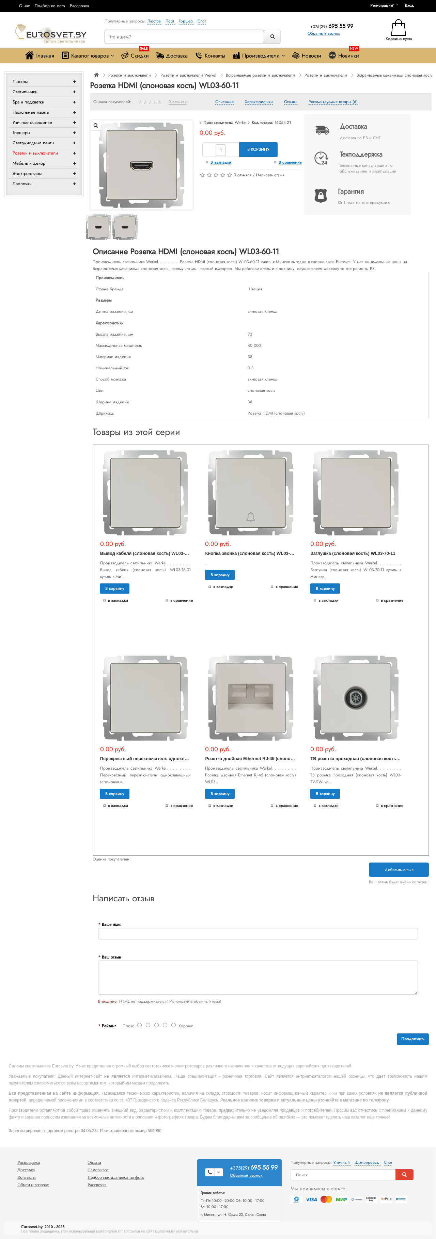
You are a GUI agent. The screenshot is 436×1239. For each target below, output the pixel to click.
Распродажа (28, 1162)
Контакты (209, 55)
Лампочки (22, 183)
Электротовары (27, 173)
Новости (306, 55)
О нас (24, 6)
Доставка (172, 55)
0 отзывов (177, 102)
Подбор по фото (50, 6)
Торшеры (21, 132)
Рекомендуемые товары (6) (333, 102)
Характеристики (259, 102)
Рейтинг (109, 1026)
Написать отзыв (270, 175)
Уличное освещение (32, 122)
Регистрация (381, 5)
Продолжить (412, 1039)
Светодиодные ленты (33, 143)
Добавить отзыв (399, 870)
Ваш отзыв (111, 957)
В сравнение (290, 162)
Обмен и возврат (33, 1184)
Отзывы (290, 102)
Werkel (241, 122)
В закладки (221, 162)
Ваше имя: (111, 924)
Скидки (135, 54)
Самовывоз (98, 1169)
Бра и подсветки (28, 102)
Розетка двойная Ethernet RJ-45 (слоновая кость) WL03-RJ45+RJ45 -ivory (284, 758)
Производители (258, 55)
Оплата (94, 1162)
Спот (202, 21)
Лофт (170, 21)
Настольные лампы (31, 112)
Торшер (186, 21)
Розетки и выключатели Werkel (188, 75)
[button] (412, 5)
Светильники (25, 91)
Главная (39, 55)
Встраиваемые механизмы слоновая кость (395, 75)
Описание (224, 102)
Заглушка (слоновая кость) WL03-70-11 (352, 553)
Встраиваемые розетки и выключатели (260, 75)
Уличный (342, 1162)
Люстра (154, 21)
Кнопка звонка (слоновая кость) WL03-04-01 (253, 553)
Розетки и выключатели (35, 153)
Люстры (20, 81)
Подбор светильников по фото (116, 1177)
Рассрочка (79, 6)
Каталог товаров (87, 55)
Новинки (343, 54)
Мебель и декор (29, 163)
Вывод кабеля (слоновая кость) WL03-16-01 (148, 553)
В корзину (258, 149)
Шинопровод (367, 1162)
